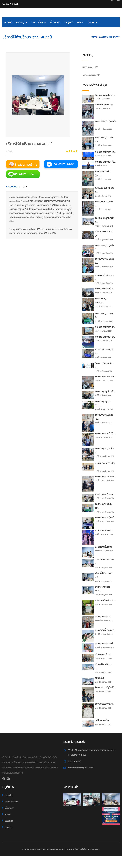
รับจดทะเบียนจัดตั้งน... (104, 704)
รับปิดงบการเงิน (102, 720)
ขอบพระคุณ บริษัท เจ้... (105, 518)
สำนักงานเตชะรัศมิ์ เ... (104, 530)
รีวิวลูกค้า (68, 22)
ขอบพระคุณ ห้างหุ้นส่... (105, 477)
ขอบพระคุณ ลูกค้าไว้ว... (105, 433)
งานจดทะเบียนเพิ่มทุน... (105, 600)
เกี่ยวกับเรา (55, 22)
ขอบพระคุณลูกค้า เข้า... (105, 391)
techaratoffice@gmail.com (80, 767)
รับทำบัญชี (99, 678)
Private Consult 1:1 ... (105, 95)
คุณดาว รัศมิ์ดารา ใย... (105, 152)
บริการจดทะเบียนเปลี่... (104, 643)
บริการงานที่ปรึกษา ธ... (105, 630)
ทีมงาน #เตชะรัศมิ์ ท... (105, 289)
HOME (68, 37)
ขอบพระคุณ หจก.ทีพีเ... (105, 377)
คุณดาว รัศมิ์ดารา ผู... (105, 327)
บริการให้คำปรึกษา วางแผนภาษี (106, 37)
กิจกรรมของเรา (91, 75)
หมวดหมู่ (21, 22)
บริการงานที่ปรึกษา (103, 547)
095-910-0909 (10, 4)
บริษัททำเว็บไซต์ (80, 849)
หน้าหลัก (8, 22)
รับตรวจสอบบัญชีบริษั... (105, 687)
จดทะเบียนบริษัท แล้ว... (105, 105)
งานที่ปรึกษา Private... (105, 494)
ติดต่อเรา (92, 22)
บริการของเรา (81, 37)
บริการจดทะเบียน (102, 616)
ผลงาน (80, 22)
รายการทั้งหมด (38, 22)
